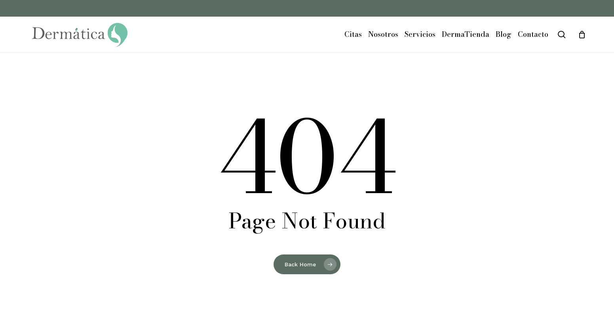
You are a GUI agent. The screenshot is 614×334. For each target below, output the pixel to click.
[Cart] (582, 34)
